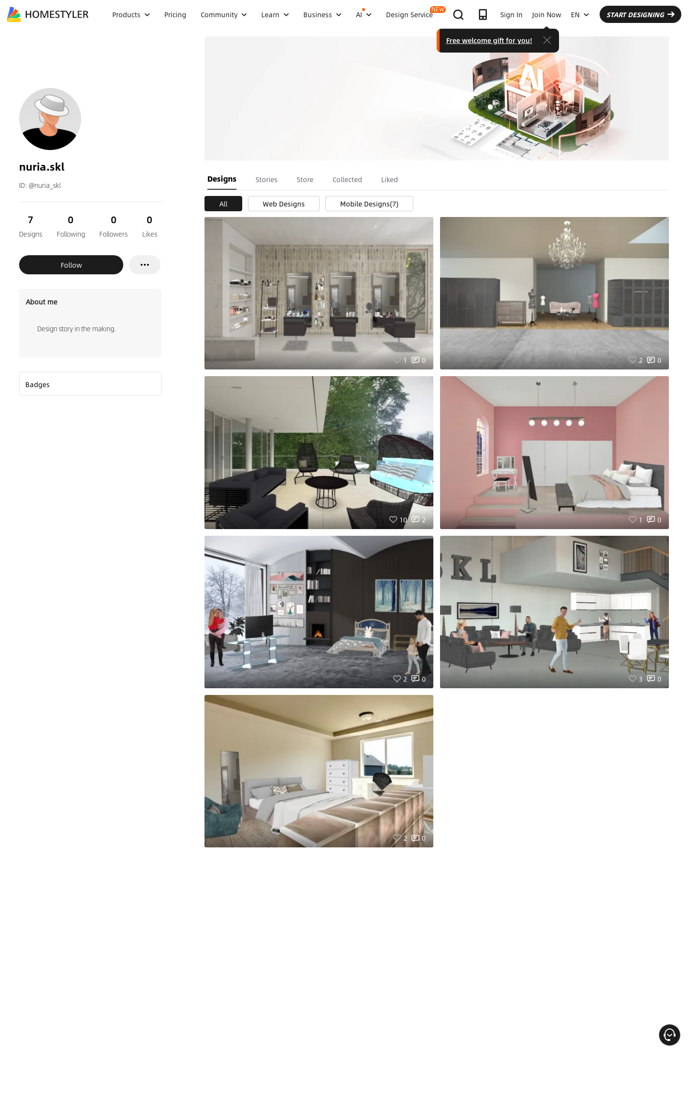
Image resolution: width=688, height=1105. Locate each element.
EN (580, 14)
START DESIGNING (640, 14)
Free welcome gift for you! (489, 40)
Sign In (511, 14)
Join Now (546, 14)
